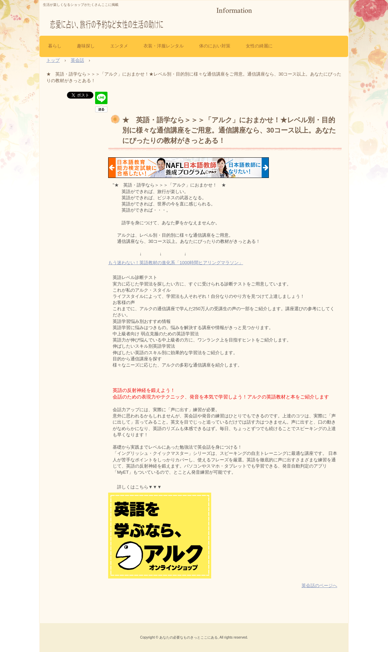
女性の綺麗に (259, 45)
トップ (53, 60)
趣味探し (86, 45)
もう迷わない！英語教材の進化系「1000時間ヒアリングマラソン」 (175, 262)
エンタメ (119, 45)
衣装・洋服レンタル (164, 45)
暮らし (54, 45)
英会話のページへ (319, 585)
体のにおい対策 (214, 45)
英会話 (77, 60)
